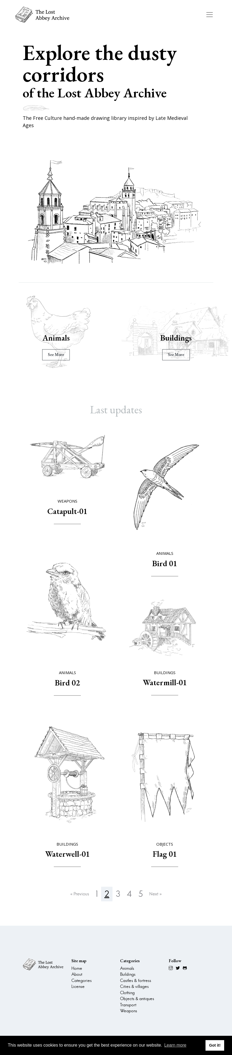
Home (76, 968)
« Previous (79, 893)
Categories (81, 980)
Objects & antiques (137, 998)
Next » (155, 893)
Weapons (128, 1010)
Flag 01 (165, 854)
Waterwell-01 (67, 854)
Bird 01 (164, 563)
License (78, 986)
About (76, 974)
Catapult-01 (67, 511)
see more (56, 354)
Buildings (176, 337)
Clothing (127, 992)
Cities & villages (134, 986)
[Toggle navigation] (209, 14)
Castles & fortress (135, 980)
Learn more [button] (175, 1045)
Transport (128, 1004)
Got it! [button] (214, 1045)
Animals (56, 337)
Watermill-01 (165, 682)
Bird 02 (67, 682)
